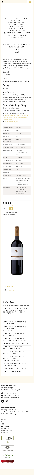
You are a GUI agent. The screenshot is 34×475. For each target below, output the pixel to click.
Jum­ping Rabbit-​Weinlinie (18, 33)
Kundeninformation (7, 430)
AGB (2, 424)
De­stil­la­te (17, 20)
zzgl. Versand (14, 205)
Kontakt (3, 420)
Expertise (10, 286)
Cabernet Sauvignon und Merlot (14, 364)
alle (7, 18)
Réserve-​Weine (17, 25)
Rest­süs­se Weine (17, 35)
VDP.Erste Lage (17, 27)
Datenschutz (5, 426)
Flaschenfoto (11, 290)
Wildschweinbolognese (12, 122)
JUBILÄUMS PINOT (12, 372)
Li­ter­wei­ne (17, 37)
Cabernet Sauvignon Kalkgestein (14, 353)
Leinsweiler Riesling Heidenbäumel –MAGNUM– (14, 329)
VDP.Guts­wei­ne (17, 31)
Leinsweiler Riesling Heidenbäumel (14, 323)
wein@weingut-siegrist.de (11, 395)
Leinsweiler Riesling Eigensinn (14, 334)
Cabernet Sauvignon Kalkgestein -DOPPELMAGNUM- (14, 358)
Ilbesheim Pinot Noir (15, 368)
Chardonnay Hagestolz (16, 344)
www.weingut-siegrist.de (11, 397)
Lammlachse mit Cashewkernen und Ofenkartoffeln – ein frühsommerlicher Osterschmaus (15, 118)
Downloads (4, 432)
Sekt (26, 18)
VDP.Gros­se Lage (17, 22)
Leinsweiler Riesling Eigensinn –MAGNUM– (14, 339)
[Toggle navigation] (30, 1)
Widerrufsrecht (5, 428)
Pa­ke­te (17, 18)
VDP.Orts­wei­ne (17, 29)
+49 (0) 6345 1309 (10, 393)
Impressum (4, 422)
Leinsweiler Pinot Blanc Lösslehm (13, 348)
